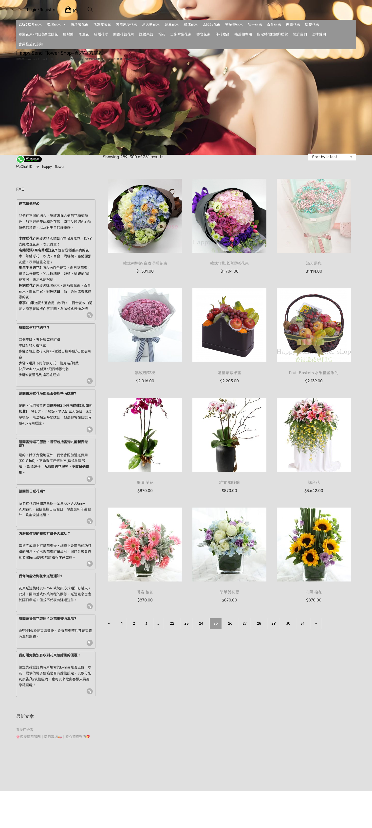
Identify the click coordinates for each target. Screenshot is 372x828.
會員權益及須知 (31, 44)
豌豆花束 (172, 24)
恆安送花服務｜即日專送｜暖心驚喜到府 (53, 737)
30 (288, 623)
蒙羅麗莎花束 (126, 24)
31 (302, 623)
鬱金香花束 (234, 24)
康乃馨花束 (80, 24)
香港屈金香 (24, 730)
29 (273, 623)
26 (230, 623)
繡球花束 (191, 24)
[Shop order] (332, 157)
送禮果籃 (146, 34)
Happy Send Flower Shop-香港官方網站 (60, 53)
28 (259, 623)
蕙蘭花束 (293, 24)
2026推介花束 (30, 24)
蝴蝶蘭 (68, 34)
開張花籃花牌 (123, 34)
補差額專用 (243, 34)
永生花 (84, 34)
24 (201, 623)
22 (172, 623)
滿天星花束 (151, 24)
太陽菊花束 (212, 24)
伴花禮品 (222, 34)
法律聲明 (319, 34)
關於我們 (300, 34)
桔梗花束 (312, 24)
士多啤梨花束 (180, 34)
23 (186, 623)
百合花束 (274, 24)
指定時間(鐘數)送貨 (272, 34)
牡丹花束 (255, 24)
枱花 (162, 34)
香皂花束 (203, 34)
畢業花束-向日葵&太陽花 (38, 34)
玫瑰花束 (56, 25)
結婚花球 (101, 34)
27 (244, 623)
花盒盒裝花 (102, 24)
